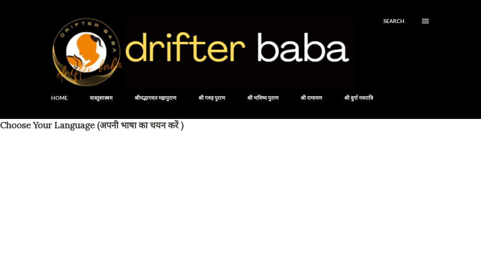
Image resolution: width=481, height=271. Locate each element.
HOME (59, 97)
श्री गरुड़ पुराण (211, 97)
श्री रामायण (311, 97)
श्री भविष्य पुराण (262, 97)
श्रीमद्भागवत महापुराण (155, 97)
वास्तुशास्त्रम (101, 97)
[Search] (393, 21)
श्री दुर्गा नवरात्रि (358, 97)
